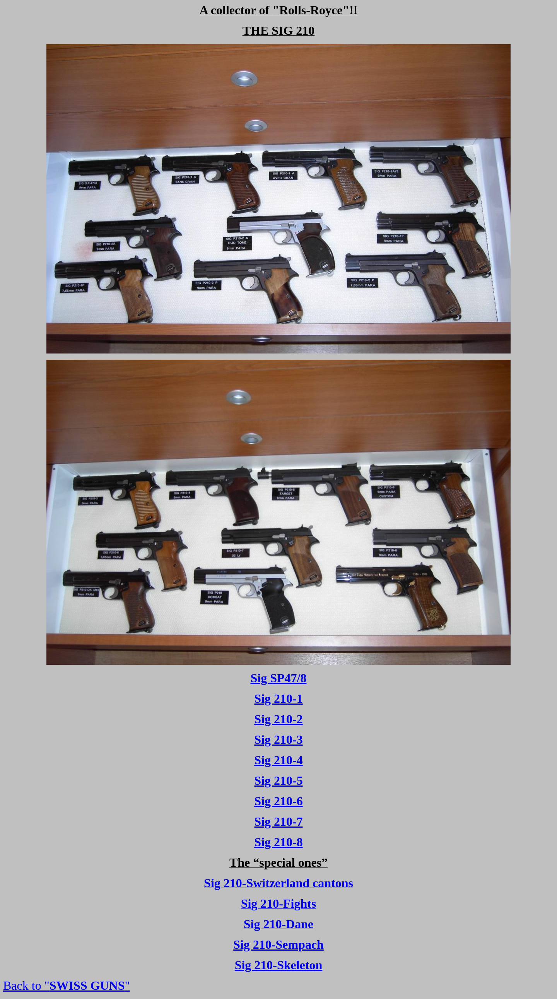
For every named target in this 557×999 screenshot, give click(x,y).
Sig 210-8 (278, 842)
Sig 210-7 (278, 821)
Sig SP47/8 (279, 678)
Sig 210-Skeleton (279, 965)
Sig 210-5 (278, 780)
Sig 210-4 (278, 760)
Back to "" (66, 985)
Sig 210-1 (278, 698)
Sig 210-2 (278, 719)
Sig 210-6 (278, 801)
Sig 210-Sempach (278, 944)
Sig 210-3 (278, 739)
